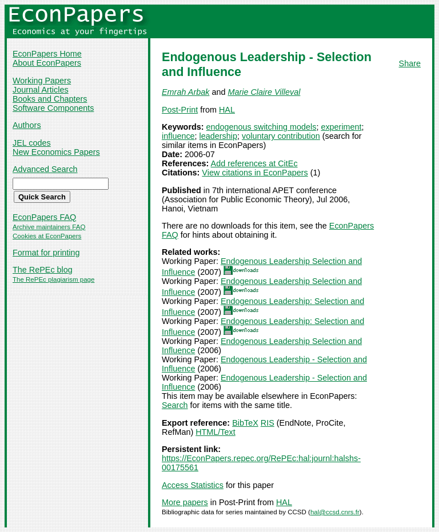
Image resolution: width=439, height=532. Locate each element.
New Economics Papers (56, 152)
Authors (27, 125)
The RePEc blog (43, 269)
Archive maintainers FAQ (49, 226)
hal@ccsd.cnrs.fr (335, 512)
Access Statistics (193, 485)
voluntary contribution (281, 136)
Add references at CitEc (254, 163)
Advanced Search (45, 169)
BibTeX (245, 422)
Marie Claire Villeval (264, 92)
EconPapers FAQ (44, 217)
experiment (341, 126)
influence (178, 136)
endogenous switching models (261, 126)
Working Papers (42, 80)
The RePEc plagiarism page (53, 279)
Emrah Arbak (185, 92)
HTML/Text (215, 432)
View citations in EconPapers (255, 172)
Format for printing (46, 252)
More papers (185, 502)
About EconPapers (47, 62)
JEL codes (32, 142)
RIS (267, 422)
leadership (218, 136)
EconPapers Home (47, 53)
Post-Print (180, 109)
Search (175, 405)
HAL (227, 109)
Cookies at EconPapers (47, 236)
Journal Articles (41, 89)
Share (410, 63)
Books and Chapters (50, 98)
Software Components (53, 108)
